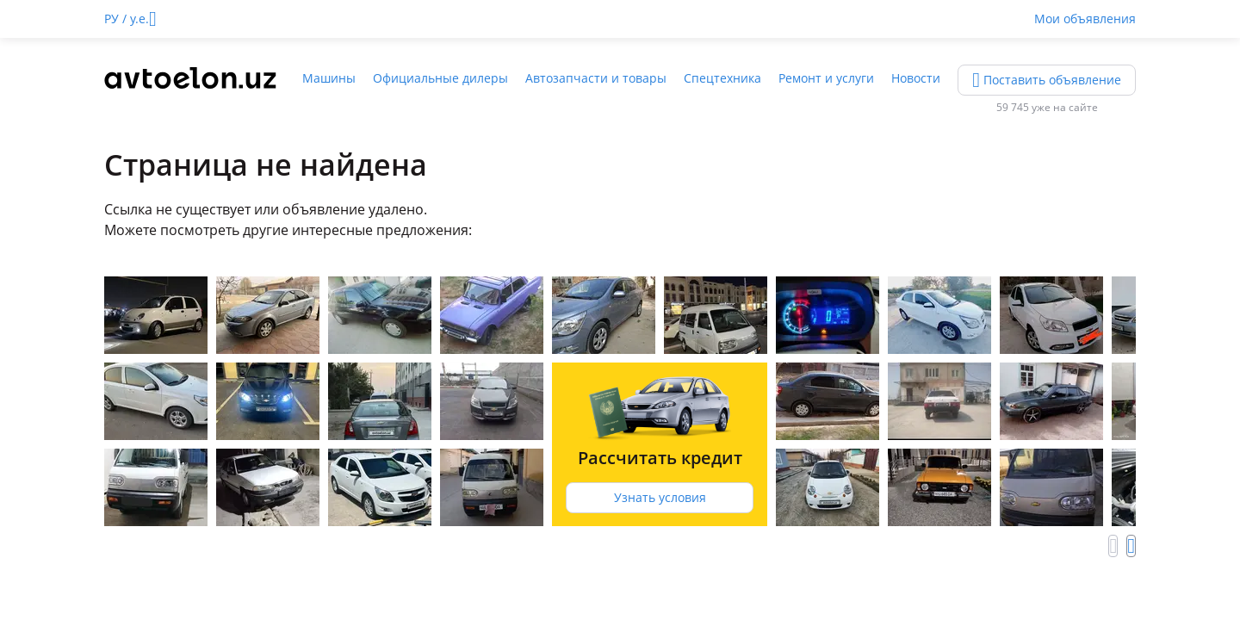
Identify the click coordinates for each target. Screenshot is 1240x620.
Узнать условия (660, 497)
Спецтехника (722, 78)
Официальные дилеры (440, 78)
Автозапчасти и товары (595, 78)
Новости (915, 78)
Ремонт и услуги (826, 78)
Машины (329, 78)
